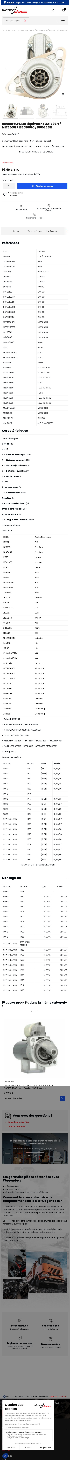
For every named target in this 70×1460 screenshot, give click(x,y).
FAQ (6, 1450)
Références (17, 231)
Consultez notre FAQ (18, 1122)
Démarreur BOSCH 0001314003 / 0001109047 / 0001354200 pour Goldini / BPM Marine (28, 1087)
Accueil (4, 30)
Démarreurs (12, 30)
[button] (63, 10)
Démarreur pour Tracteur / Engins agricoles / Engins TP (37, 30)
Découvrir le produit (13, 1098)
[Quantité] (8, 186)
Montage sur (52, 231)
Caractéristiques (34, 231)
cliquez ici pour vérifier (58, 1396)
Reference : (7, 134)
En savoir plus (7, 162)
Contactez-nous (16, 1126)
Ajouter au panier (42, 186)
